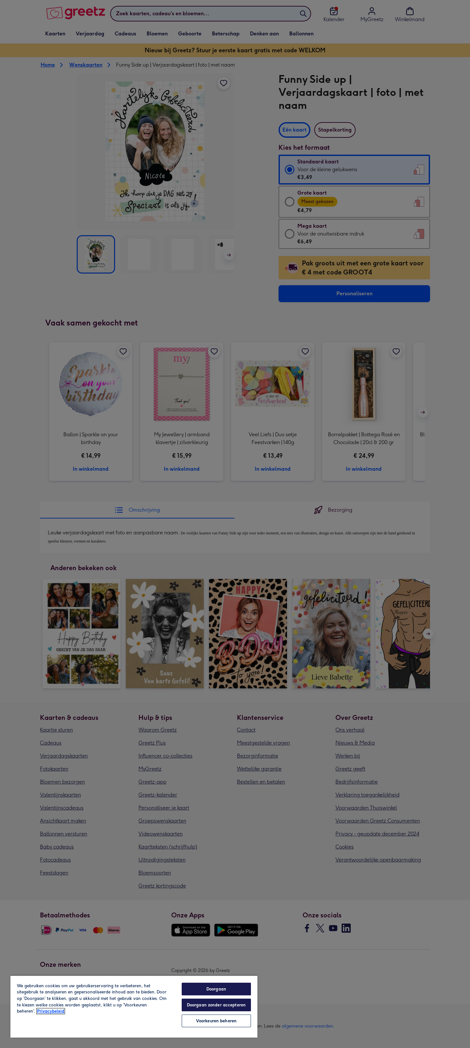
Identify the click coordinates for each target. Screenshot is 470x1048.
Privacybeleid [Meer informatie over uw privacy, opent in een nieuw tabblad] (50, 1011)
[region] (133, 1006)
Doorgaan (216, 989)
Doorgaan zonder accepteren (216, 1005)
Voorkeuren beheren (216, 1020)
